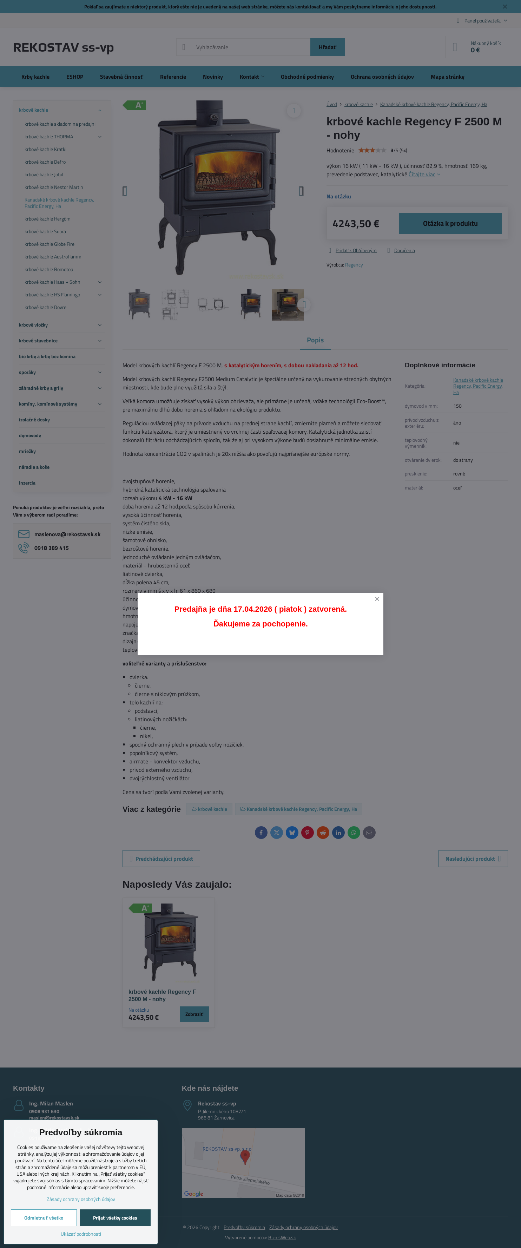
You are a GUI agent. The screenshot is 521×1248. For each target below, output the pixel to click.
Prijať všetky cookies (115, 1217)
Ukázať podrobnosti (81, 1233)
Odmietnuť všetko (43, 1217)
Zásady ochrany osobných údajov (81, 1199)
